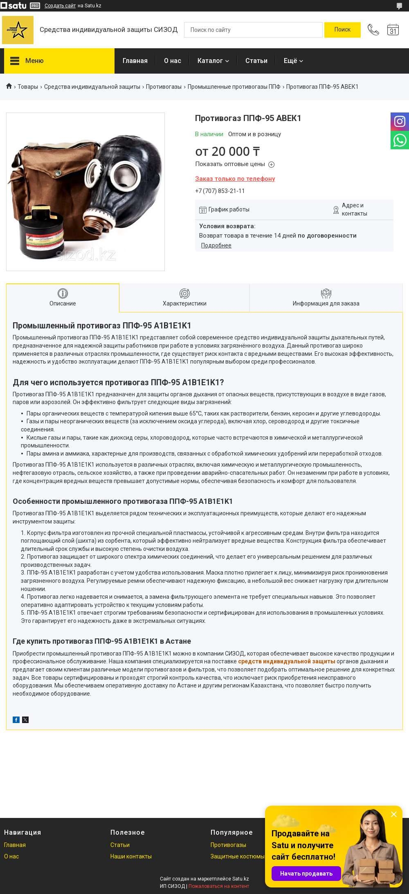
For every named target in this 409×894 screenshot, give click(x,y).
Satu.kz (240, 879)
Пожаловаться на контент (219, 886)
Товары (28, 86)
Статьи (256, 61)
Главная (135, 61)
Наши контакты (131, 856)
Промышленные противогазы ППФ (234, 86)
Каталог (210, 61)
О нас (172, 61)
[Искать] (342, 30)
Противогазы (164, 86)
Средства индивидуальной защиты (92, 86)
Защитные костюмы (238, 856)
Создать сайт (60, 6)
